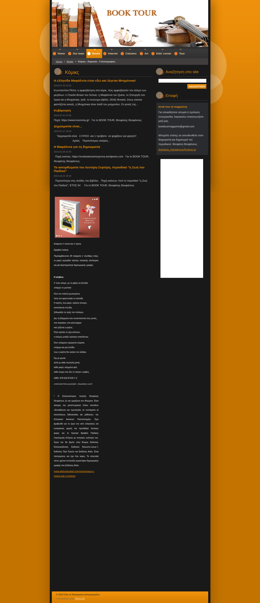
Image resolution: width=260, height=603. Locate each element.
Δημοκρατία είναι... (68, 126)
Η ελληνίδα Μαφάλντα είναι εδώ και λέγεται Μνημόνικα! (95, 80)
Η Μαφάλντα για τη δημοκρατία (77, 146)
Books (70, 61)
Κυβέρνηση (62, 110)
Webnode (80, 598)
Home (59, 61)
